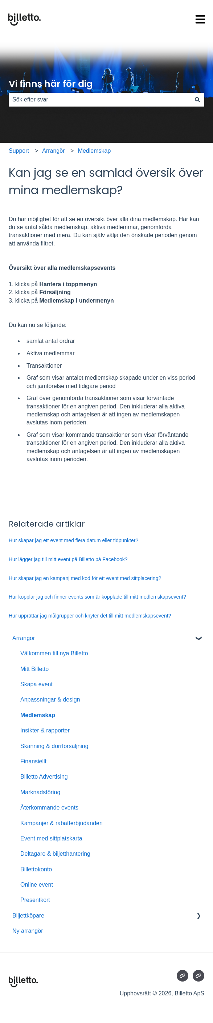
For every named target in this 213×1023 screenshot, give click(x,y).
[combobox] (100, 100)
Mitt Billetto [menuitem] (34, 669)
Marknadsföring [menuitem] (40, 792)
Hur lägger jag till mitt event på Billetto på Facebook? (68, 559)
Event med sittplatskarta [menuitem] (51, 838)
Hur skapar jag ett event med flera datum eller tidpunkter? (73, 540)
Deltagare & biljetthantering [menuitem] (55, 854)
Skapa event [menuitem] (36, 684)
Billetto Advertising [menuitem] (44, 777)
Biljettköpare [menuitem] (28, 915)
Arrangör (53, 151)
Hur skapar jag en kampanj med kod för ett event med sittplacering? (85, 578)
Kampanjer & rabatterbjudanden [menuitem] (61, 823)
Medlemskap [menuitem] (37, 715)
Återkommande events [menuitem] (49, 807)
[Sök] (197, 100)
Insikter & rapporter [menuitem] (45, 730)
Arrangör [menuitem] (23, 638)
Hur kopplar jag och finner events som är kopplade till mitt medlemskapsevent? (97, 597)
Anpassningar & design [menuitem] (50, 699)
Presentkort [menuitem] (35, 900)
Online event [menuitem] (36, 885)
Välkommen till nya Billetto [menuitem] (54, 653)
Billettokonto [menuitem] (36, 869)
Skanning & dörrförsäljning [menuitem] (54, 746)
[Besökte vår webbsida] (182, 976)
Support (19, 151)
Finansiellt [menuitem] (33, 761)
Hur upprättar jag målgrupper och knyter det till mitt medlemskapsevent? (90, 616)
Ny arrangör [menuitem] (27, 931)
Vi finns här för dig (51, 83)
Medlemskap (94, 151)
